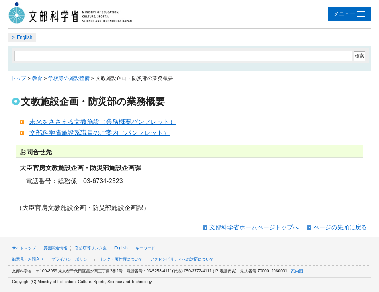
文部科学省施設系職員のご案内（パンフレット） (99, 132)
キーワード (145, 248)
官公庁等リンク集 (91, 248)
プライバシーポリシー (71, 259)
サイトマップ (24, 248)
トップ (18, 78)
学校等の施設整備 (69, 78)
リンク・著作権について (121, 259)
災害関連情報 (55, 248)
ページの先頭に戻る (340, 227)
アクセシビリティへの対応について (182, 259)
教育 (37, 78)
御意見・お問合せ (28, 259)
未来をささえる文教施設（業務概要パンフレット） (102, 121)
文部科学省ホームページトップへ (254, 227)
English (24, 37)
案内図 (297, 271)
